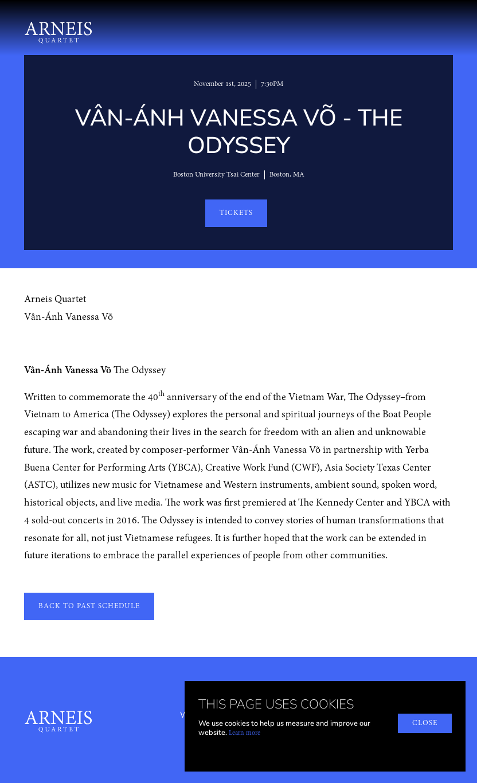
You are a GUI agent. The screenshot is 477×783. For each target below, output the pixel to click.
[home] (58, 31)
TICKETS (236, 213)
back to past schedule (89, 606)
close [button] (424, 723)
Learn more (244, 733)
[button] (446, 31)
